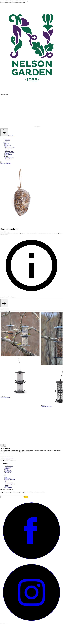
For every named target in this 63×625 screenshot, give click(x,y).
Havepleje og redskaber (10, 147)
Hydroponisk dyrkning (9, 152)
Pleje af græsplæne (9, 151)
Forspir (6, 146)
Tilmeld (26, 497)
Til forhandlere (11, 135)
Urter (6, 141)
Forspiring (7, 159)
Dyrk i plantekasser (9, 148)
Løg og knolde (8, 145)
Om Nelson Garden (9, 466)
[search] (0, 162)
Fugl (6, 150)
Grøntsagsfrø (8, 139)
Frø (6, 144)
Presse (6, 469)
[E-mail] (11, 497)
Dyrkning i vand (8, 158)
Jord (6, 155)
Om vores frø (8, 467)
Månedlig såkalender (9, 157)
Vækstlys (7, 153)
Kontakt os (7, 468)
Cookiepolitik (8, 472)
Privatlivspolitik (8, 471)
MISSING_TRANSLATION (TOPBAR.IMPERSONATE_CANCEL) (13, 2)
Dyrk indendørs (8, 154)
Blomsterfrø (7, 140)
